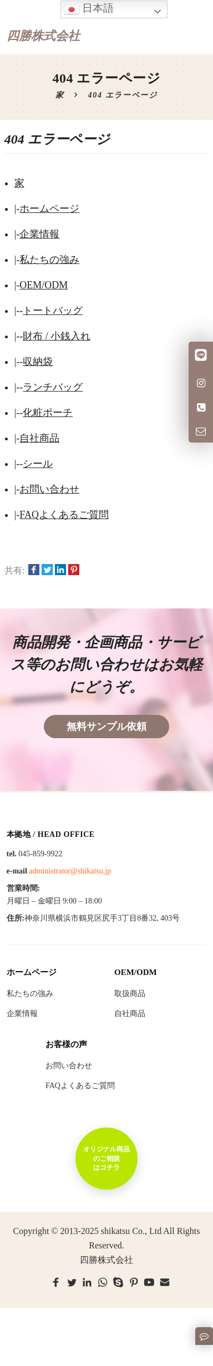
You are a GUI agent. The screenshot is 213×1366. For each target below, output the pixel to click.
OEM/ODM (43, 285)
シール (38, 463)
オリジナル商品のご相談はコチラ (106, 1158)
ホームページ (49, 208)
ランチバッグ (53, 387)
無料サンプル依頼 (106, 726)
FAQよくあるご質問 (64, 514)
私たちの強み (49, 259)
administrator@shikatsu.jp (70, 871)
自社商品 (39, 438)
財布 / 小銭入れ (56, 336)
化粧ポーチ (48, 412)
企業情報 (39, 234)
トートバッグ (53, 310)
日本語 (89, 9)
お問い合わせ (49, 489)
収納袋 (38, 361)
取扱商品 (129, 993)
